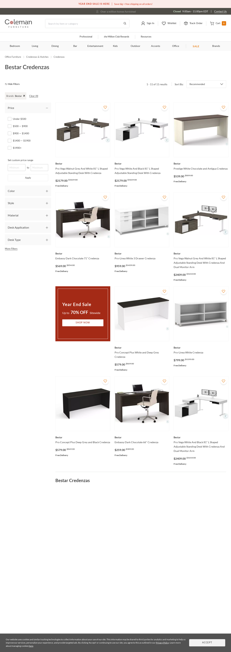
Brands (216, 46)
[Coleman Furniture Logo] (18, 26)
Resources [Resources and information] (146, 37)
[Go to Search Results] (125, 23)
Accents (155, 46)
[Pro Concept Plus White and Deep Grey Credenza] (142, 348)
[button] (147, 23)
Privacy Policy (162, 642)
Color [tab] (11, 191)
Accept (207, 643)
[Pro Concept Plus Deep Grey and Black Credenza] (82, 437)
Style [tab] (11, 203)
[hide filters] (13, 84)
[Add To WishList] (105, 107)
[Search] (87, 23)
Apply (28, 177)
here (31, 646)
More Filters (11, 248)
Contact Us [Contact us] (220, 11)
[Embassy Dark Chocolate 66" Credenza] (142, 437)
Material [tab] (13, 215)
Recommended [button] (197, 84)
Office (175, 46)
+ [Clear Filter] (24, 96)
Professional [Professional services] (86, 37)
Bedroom (15, 46)
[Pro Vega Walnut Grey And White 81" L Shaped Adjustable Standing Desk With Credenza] (82, 164)
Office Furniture (13, 56)
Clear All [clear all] (33, 95)
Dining (55, 46)
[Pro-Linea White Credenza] (201, 348)
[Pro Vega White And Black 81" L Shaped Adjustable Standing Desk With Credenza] (142, 164)
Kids (115, 46)
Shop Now (83, 323)
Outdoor (135, 46)
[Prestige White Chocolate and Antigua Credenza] (201, 164)
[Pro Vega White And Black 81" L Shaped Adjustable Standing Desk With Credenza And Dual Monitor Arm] (201, 437)
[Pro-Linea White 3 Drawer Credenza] (142, 254)
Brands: (10, 95)
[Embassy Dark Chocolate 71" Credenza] (82, 254)
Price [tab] (11, 107)
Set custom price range (20, 160)
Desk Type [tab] (14, 239)
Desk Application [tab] (18, 227)
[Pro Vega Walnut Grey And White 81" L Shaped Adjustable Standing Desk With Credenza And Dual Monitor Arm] (201, 254)
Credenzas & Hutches (37, 56)
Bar (75, 46)
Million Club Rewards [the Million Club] (116, 37)
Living (35, 46)
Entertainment (95, 46)
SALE (196, 46)
